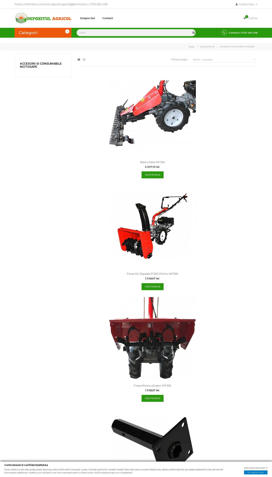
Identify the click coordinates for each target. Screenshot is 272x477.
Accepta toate (256, 472)
